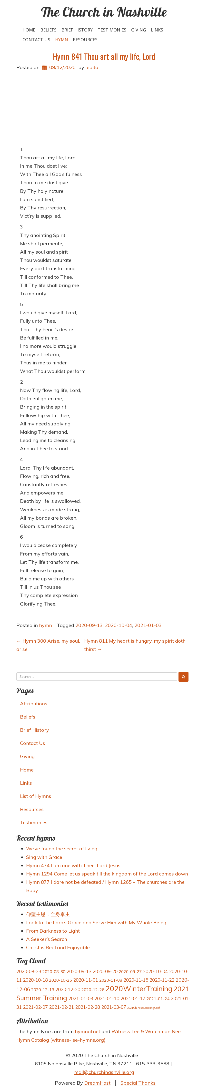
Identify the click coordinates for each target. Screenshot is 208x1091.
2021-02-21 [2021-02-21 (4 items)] (61, 1007)
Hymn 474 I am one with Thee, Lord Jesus (73, 865)
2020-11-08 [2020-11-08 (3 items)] (110, 980)
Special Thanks (138, 1083)
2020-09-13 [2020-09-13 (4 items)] (79, 971)
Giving (138, 30)
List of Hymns (35, 796)
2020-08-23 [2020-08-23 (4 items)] (28, 971)
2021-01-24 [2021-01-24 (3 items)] (158, 998)
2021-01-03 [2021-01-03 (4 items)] (80, 998)
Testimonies (112, 30)
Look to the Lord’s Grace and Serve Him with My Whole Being (96, 922)
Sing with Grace (44, 857)
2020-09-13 (89, 625)
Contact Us (36, 39)
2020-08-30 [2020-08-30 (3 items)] (53, 971)
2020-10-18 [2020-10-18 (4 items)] (35, 980)
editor (93, 67)
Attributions (33, 703)
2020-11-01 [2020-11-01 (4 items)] (85, 980)
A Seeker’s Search (46, 939)
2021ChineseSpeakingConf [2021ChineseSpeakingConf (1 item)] (143, 1007)
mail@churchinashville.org (104, 1072)
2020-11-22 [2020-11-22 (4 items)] (161, 980)
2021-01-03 (148, 625)
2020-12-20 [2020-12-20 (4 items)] (67, 989)
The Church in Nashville (104, 12)
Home (28, 30)
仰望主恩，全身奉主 (48, 914)
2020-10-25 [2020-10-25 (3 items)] (60, 980)
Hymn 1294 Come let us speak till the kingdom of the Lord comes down (107, 874)
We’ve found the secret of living (61, 848)
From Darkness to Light (53, 931)
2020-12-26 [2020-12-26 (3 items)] (92, 989)
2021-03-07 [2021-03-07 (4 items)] (113, 1007)
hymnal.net (87, 1031)
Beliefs (48, 30)
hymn (61, 39)
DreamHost (97, 1083)
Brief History (77, 30)
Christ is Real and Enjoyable (58, 947)
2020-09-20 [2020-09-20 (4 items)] (105, 971)
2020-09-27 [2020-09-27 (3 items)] (130, 971)
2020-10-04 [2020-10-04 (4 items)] (155, 971)
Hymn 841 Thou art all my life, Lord (104, 56)
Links (157, 30)
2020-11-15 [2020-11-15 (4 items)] (135, 980)
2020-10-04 (118, 625)
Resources (85, 39)
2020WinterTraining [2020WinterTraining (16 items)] (139, 988)
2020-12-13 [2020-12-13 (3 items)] (42, 989)
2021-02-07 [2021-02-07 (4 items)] (35, 1007)
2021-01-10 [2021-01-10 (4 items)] (106, 998)
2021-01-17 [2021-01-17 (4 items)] (132, 998)
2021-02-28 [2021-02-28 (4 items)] (87, 1007)
